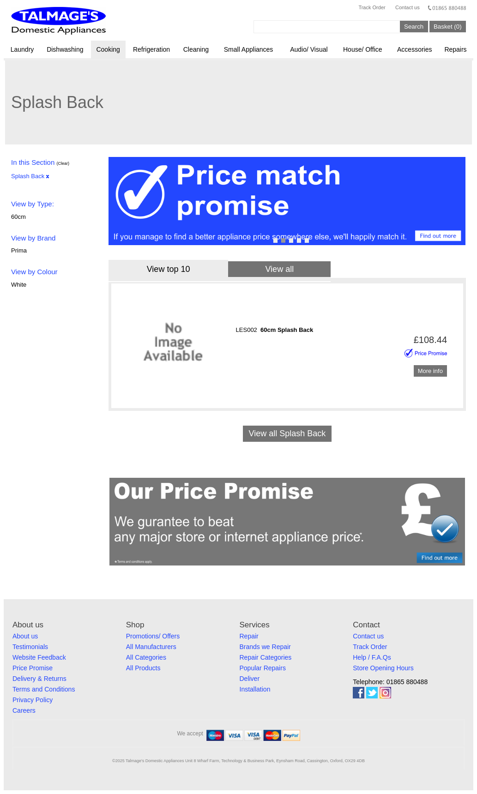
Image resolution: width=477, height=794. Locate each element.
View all (279, 269)
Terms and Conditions (43, 689)
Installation (255, 689)
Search (413, 26)
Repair (249, 636)
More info (430, 370)
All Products (143, 668)
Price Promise (32, 668)
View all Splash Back (287, 433)
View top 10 (168, 269)
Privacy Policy (32, 700)
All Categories (146, 657)
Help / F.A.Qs (372, 657)
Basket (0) (448, 26)
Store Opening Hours (383, 668)
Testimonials (30, 646)
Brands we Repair (265, 646)
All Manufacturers (151, 646)
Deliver (250, 678)
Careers (24, 710)
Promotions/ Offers (153, 636)
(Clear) (62, 163)
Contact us (407, 7)
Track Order (371, 7)
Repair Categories (266, 657)
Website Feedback (39, 657)
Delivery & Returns (39, 678)
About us (25, 636)
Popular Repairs (263, 668)
